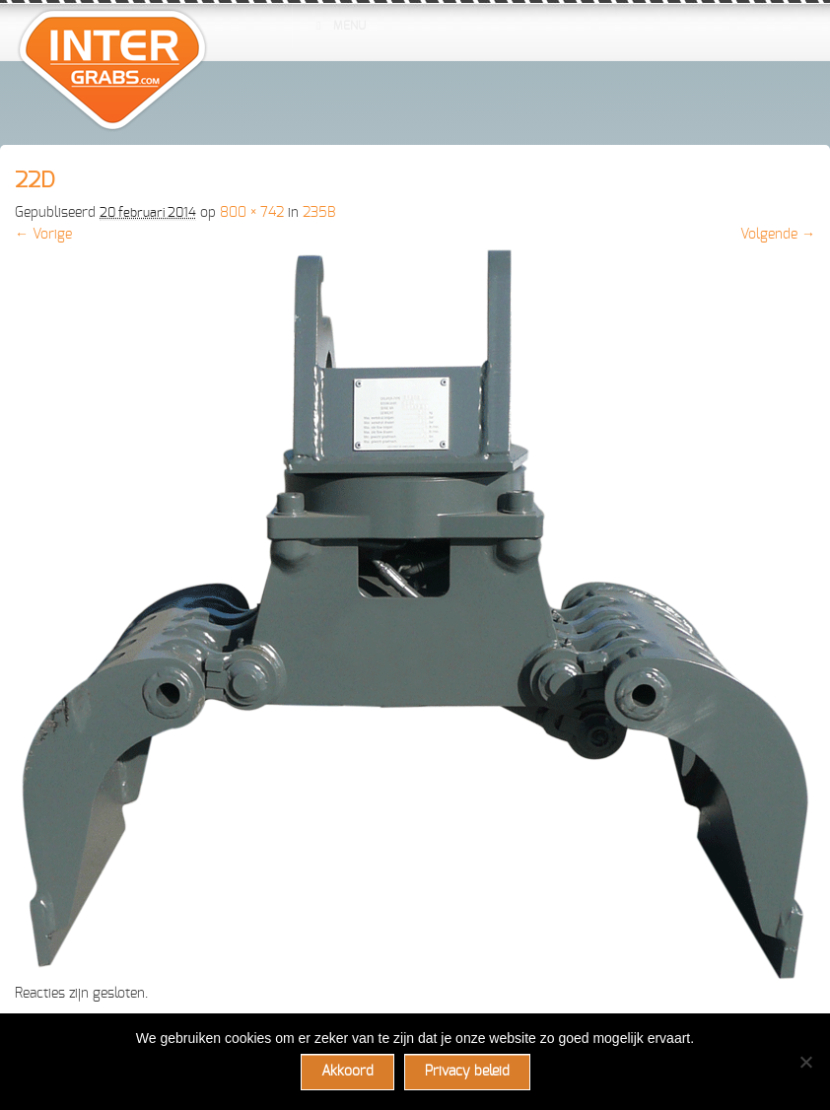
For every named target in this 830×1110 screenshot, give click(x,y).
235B (319, 213)
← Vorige (43, 235)
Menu (339, 26)
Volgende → (777, 235)
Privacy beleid (467, 1071)
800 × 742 (252, 213)
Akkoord (347, 1071)
